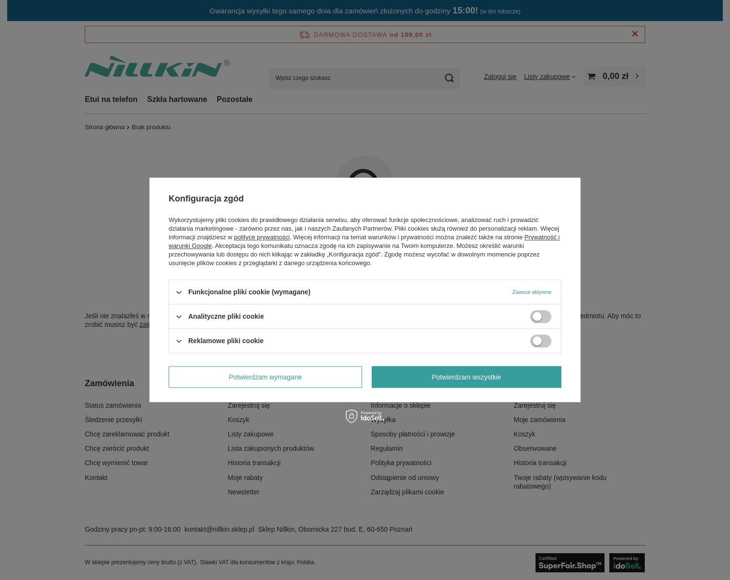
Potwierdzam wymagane (265, 377)
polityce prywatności (262, 237)
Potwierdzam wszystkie (467, 377)
